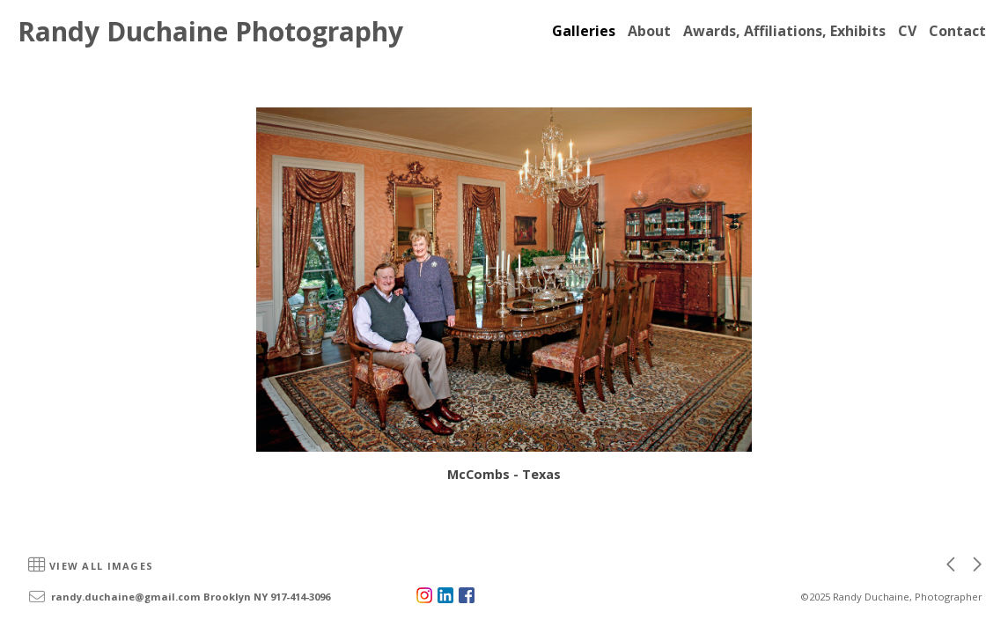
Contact (957, 31)
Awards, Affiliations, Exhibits (784, 31)
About (649, 31)
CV (907, 31)
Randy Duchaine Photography (210, 31)
